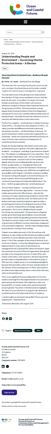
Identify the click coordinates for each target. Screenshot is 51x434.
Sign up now (9, 392)
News (11, 39)
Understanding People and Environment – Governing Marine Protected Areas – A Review (22, 60)
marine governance (23, 331)
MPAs (39, 331)
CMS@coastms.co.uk (15, 379)
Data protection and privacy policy (14, 406)
